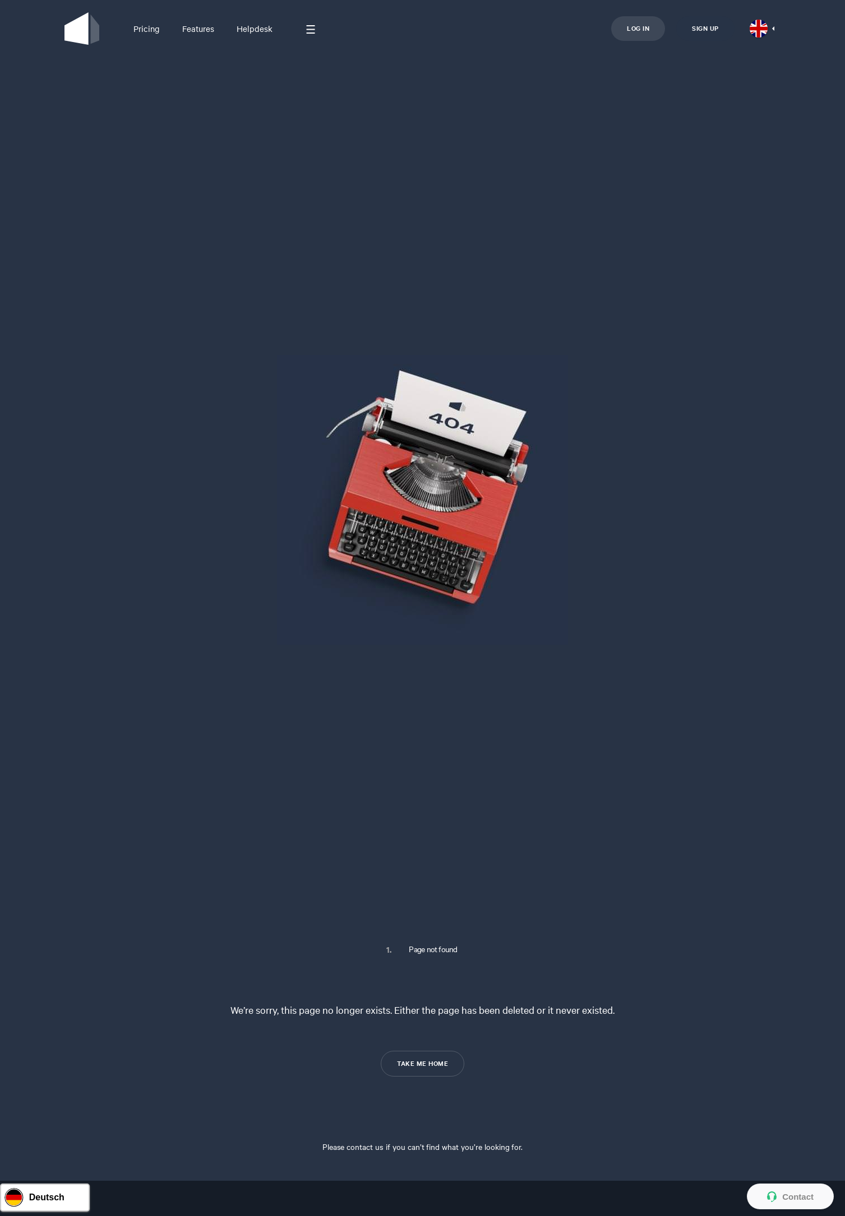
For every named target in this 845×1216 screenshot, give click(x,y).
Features (198, 28)
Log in (638, 28)
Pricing (146, 28)
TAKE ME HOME (422, 1063)
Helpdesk (255, 28)
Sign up (705, 28)
